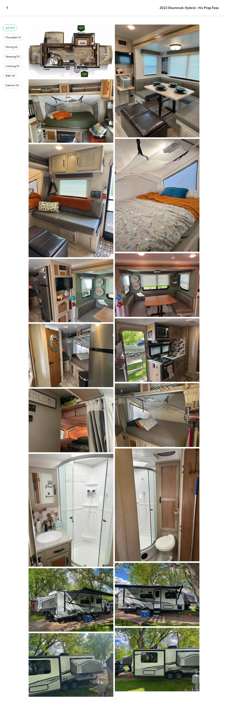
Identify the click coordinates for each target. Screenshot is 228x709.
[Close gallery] (7, 7)
